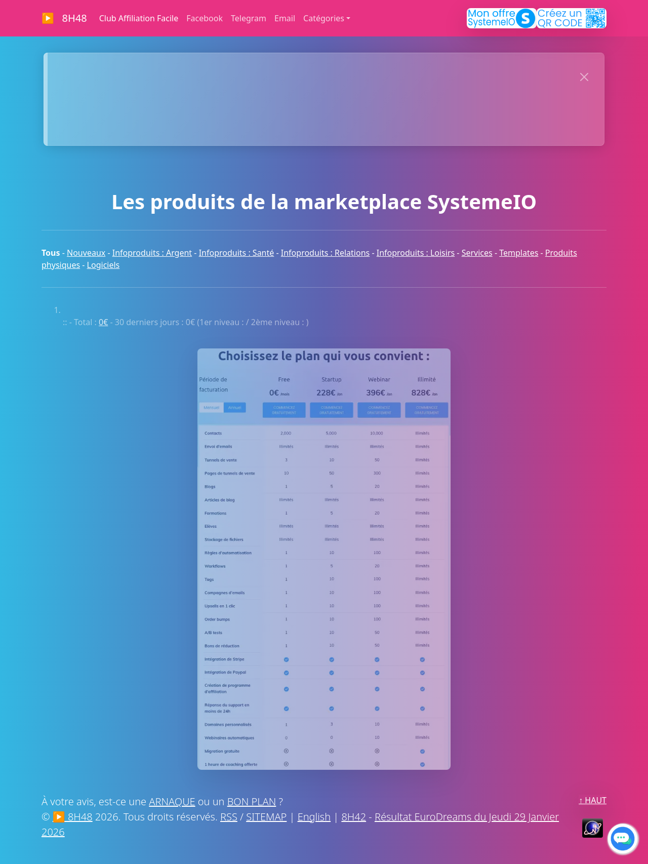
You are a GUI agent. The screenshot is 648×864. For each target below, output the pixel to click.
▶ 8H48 (64, 18)
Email (284, 18)
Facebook (204, 18)
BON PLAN (251, 801)
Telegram (248, 18)
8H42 (353, 816)
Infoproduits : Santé (236, 252)
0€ (103, 322)
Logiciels (103, 264)
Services (477, 252)
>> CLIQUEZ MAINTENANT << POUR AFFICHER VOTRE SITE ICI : (307, 75)
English (314, 816)
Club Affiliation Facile (139, 18)
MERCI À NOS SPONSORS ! (308, 122)
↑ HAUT (592, 800)
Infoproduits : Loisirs (416, 252)
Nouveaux (86, 252)
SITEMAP (266, 816)
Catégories (323, 18)
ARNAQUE (172, 801)
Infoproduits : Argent (152, 252)
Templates (518, 252)
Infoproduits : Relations (325, 252)
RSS (228, 816)
